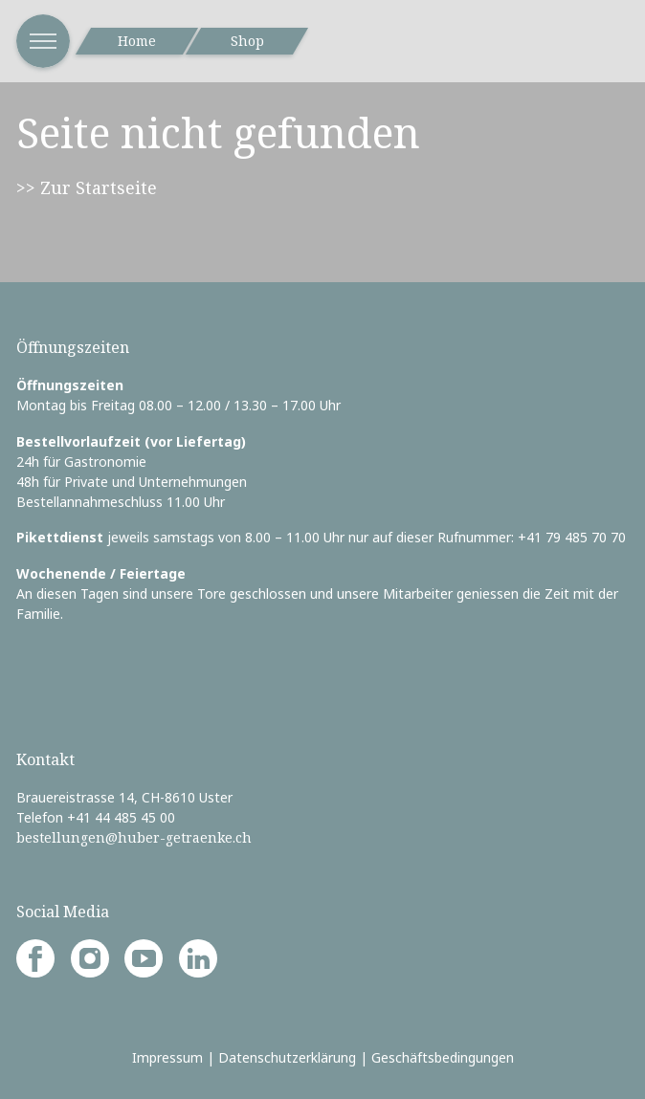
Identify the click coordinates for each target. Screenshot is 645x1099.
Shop (247, 41)
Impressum (167, 1057)
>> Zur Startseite (86, 187)
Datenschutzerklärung (287, 1057)
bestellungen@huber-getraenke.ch (134, 837)
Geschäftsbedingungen (442, 1057)
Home (137, 41)
